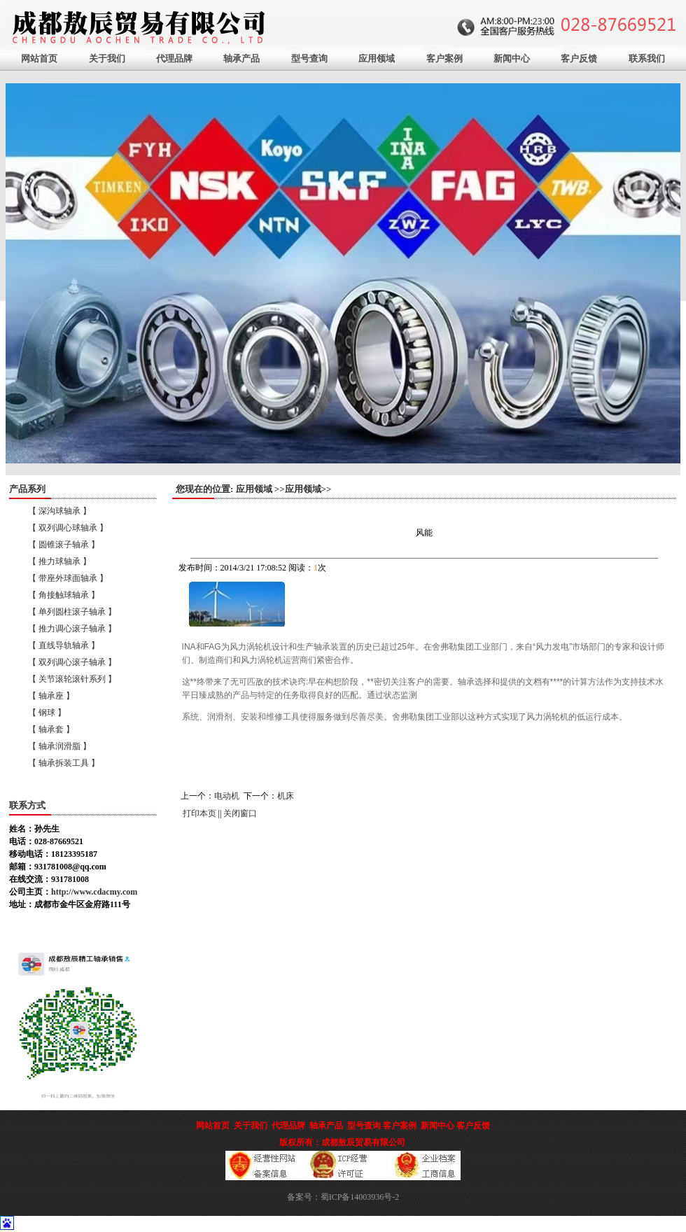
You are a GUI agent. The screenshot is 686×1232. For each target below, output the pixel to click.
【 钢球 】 (47, 713)
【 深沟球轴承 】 (59, 511)
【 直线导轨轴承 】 (63, 645)
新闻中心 (511, 58)
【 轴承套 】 (51, 729)
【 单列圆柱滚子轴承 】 (72, 612)
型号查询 (309, 58)
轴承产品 (241, 58)
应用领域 (376, 58)
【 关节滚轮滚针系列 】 (72, 679)
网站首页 (39, 58)
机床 (285, 796)
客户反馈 (579, 58)
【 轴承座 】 (51, 696)
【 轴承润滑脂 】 (59, 746)
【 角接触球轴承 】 (63, 595)
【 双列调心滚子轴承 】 (72, 662)
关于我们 (107, 58)
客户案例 (444, 58)
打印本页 (199, 813)
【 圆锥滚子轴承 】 (63, 545)
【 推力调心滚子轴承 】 (72, 629)
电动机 (226, 796)
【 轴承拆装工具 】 (63, 763)
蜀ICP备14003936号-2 (360, 1197)
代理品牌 (174, 58)
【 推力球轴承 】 (59, 561)
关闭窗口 (240, 813)
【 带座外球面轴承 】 (68, 578)
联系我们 (647, 58)
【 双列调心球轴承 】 (68, 528)
